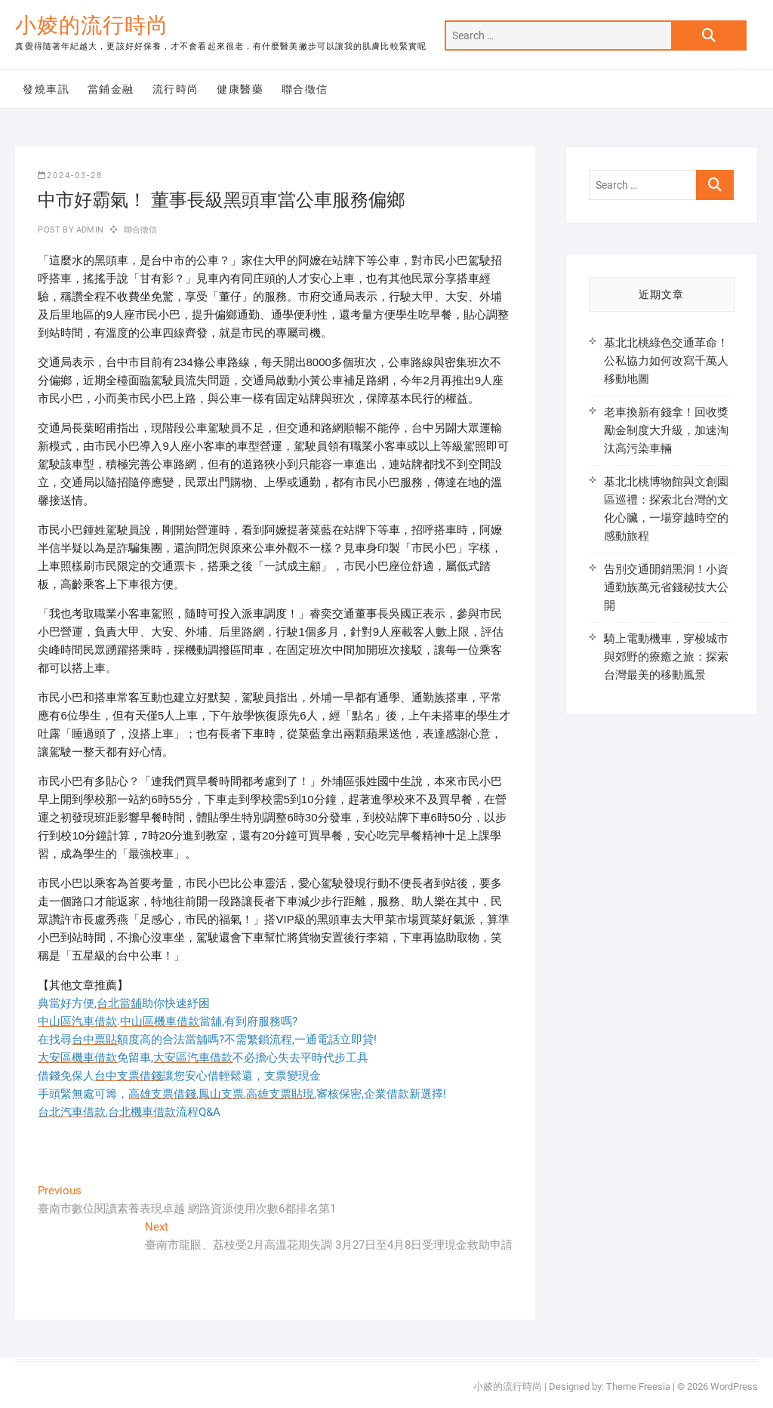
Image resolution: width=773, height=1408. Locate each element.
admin (88, 230)
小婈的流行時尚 (91, 25)
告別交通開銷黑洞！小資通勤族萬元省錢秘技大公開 (666, 587)
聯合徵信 (305, 89)
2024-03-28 (70, 175)
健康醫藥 (240, 89)
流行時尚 (175, 89)
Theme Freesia (638, 1386)
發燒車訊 (46, 89)
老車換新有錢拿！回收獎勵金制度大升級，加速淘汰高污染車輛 (666, 430)
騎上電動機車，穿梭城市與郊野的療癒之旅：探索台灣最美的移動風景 (666, 657)
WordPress (734, 1386)
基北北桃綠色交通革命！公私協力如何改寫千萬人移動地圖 (666, 361)
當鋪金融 (111, 89)
